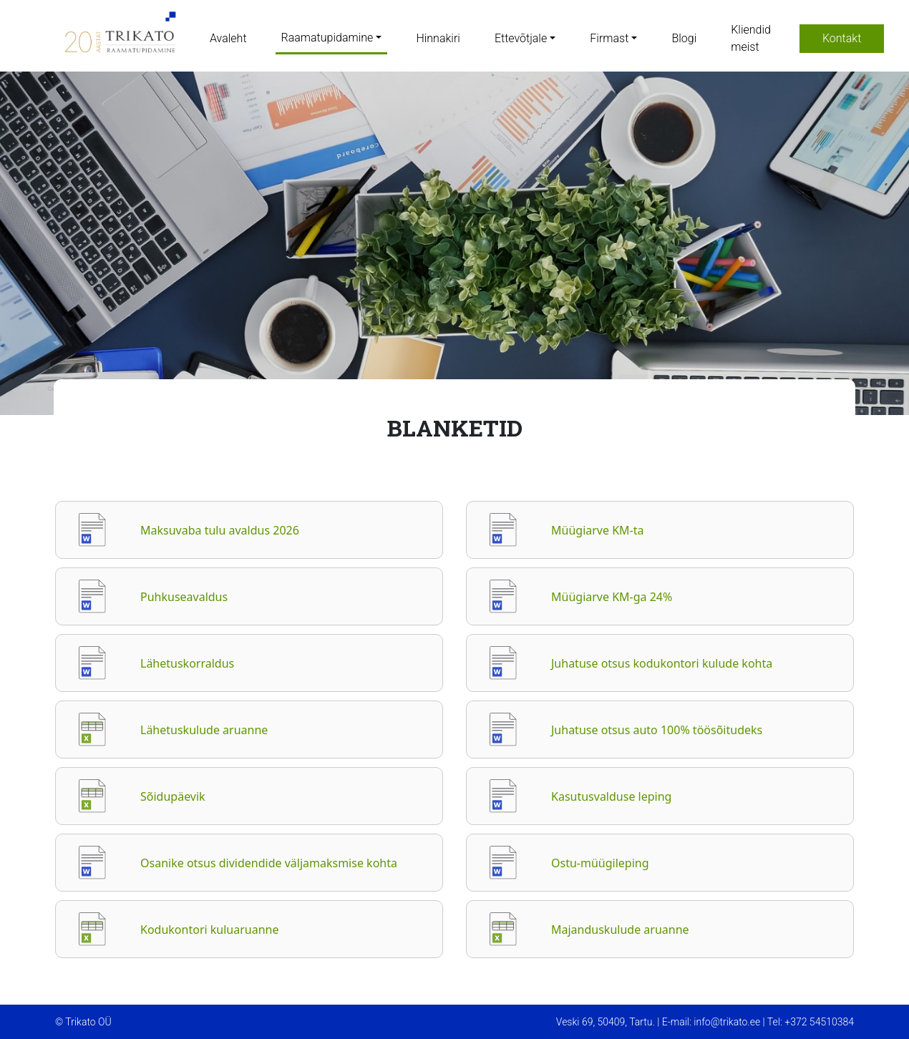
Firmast (609, 38)
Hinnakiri (438, 38)
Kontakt (841, 38)
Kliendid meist (751, 38)
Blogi (683, 38)
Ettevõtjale (521, 38)
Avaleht (228, 38)
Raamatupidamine (327, 37)
